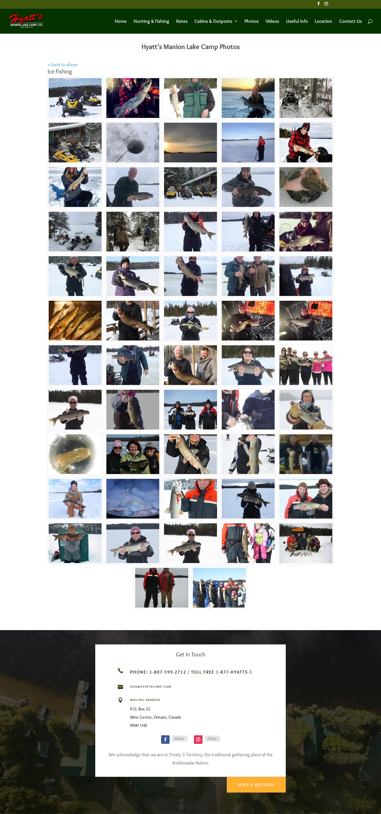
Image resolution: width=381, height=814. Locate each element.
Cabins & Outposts (213, 21)
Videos (272, 21)
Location (323, 21)
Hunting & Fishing (151, 21)
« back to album (63, 65)
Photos (251, 21)
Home (121, 21)
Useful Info (297, 21)
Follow (179, 738)
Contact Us (350, 21)
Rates (182, 21)
